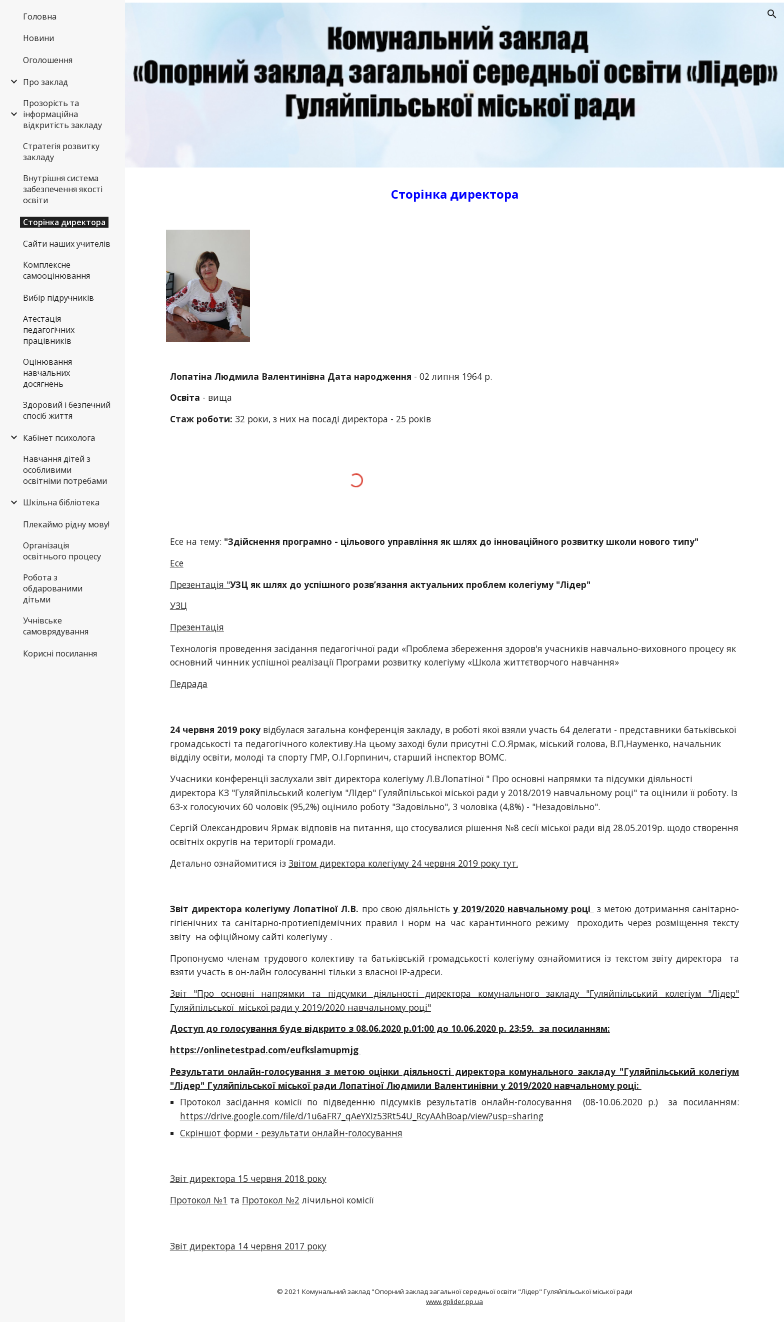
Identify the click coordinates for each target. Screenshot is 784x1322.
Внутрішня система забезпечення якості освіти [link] (62, 189)
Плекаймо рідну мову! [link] (66, 524)
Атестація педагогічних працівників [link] (48, 329)
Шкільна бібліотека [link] (61, 502)
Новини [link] (38, 38)
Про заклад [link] (45, 82)
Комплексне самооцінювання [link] (56, 270)
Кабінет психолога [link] (59, 437)
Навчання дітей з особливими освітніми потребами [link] (65, 469)
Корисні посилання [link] (60, 653)
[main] (454, 194)
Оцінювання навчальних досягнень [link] (47, 372)
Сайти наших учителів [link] (66, 243)
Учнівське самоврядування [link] (55, 626)
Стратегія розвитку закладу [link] (61, 152)
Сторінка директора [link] (64, 222)
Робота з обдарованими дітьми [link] (52, 588)
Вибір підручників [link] (58, 297)
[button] (772, 14)
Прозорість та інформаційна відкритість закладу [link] (62, 114)
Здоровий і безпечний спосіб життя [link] (66, 410)
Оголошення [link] (47, 60)
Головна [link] (39, 16)
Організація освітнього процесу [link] (62, 551)
